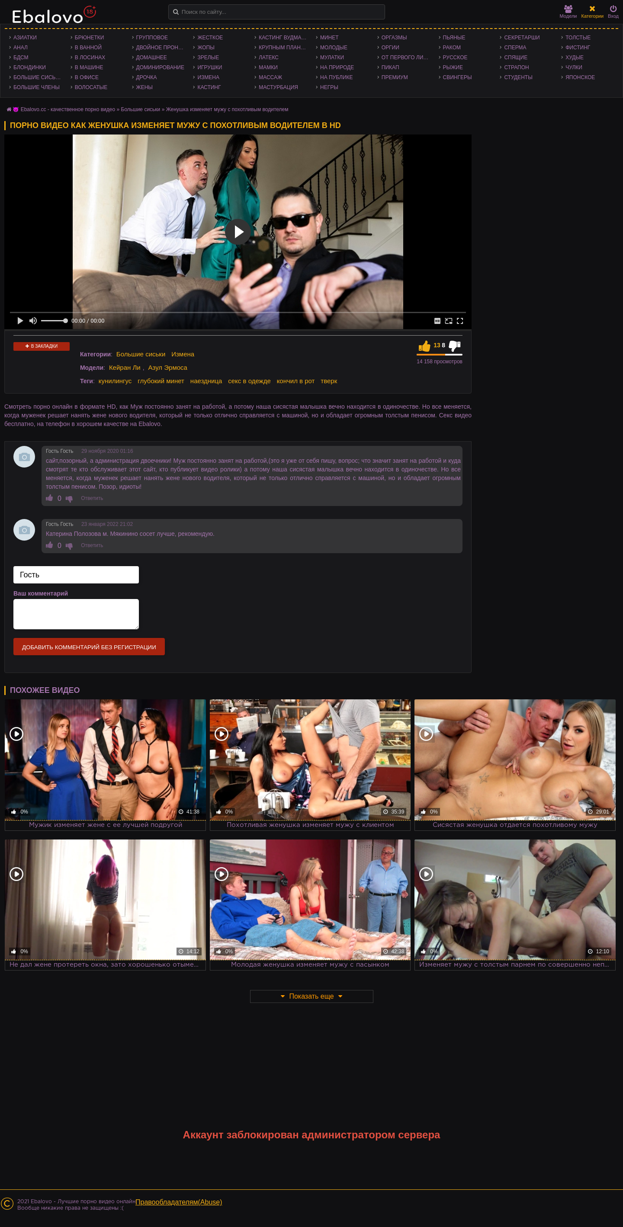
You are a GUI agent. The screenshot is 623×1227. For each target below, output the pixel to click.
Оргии (390, 48)
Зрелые (208, 57)
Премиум (395, 77)
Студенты (518, 77)
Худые (574, 57)
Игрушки (209, 67)
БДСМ (21, 57)
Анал (20, 48)
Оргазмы (394, 38)
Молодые (333, 48)
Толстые (578, 38)
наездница (206, 380)
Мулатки (332, 57)
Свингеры (457, 77)
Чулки (573, 67)
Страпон (516, 67)
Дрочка (146, 77)
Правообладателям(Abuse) (178, 1202)
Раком (452, 48)
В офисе (87, 77)
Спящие (515, 57)
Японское (580, 77)
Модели (568, 12)
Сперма (515, 48)
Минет (329, 38)
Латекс (269, 57)
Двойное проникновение (162, 48)
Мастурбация (278, 87)
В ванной (88, 48)
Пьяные (454, 38)
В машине (89, 67)
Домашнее (151, 57)
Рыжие (453, 67)
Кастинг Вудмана (283, 38)
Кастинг (209, 87)
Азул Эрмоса (167, 367)
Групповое (152, 38)
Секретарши (522, 38)
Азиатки (25, 38)
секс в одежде (249, 380)
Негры (329, 87)
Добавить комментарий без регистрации (89, 647)
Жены (144, 87)
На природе (337, 67)
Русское (455, 57)
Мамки (268, 67)
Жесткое (210, 38)
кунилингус (115, 380)
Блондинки (29, 67)
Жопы (205, 48)
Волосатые (91, 87)
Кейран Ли (125, 367)
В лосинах (90, 57)
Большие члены (36, 87)
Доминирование (160, 67)
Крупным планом (284, 48)
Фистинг (577, 48)
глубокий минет (161, 380)
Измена (208, 77)
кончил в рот (296, 380)
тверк (329, 380)
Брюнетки (89, 38)
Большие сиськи (37, 77)
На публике (336, 77)
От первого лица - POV (408, 57)
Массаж (270, 77)
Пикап (390, 67)
